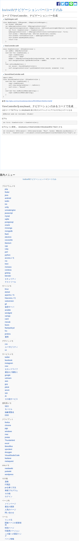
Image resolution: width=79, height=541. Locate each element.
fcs (6, 331)
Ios (4, 10)
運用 (7, 337)
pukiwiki (8, 471)
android (8, 198)
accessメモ (9, 258)
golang (7, 273)
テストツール (10, 282)
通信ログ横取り (11, 372)
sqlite (7, 219)
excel (7, 443)
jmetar (7, 437)
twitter (7, 357)
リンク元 (8, 520)
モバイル (8, 409)
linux (7, 289)
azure (7, 390)
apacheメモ (10, 295)
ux (6, 350)
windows (8, 431)
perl (6, 252)
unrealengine (10, 210)
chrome (8, 425)
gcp (6, 384)
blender (8, 276)
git (6, 304)
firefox (7, 422)
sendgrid (8, 313)
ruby (6, 249)
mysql (7, 216)
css (6, 344)
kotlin (7, 201)
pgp (6, 428)
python (7, 255)
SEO (7, 406)
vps (6, 393)
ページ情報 (9, 539)
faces (7, 325)
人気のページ (10, 510)
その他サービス (11, 399)
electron (8, 237)
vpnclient (8, 449)
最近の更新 (9, 507)
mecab (7, 322)
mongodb (9, 231)
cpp (6, 246)
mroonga (8, 228)
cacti (7, 319)
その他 (7, 494)
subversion (9, 301)
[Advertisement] (39, 153)
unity (7, 207)
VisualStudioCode (12, 455)
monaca (8, 267)
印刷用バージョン (12, 531)
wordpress (9, 474)
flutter (7, 192)
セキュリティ (10, 279)
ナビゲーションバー (30, 10)
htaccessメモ (10, 298)
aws (6, 381)
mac (6, 434)
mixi (6, 366)
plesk (7, 387)
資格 (7, 482)
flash (7, 234)
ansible (8, 310)
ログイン (8, 496)
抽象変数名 (9, 412)
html (6, 264)
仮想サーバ (9, 307)
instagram (9, 363)
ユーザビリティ (11, 347)
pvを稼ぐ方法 (10, 488)
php (6, 189)
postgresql (9, 222)
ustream (8, 378)
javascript (9, 213)
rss (6, 261)
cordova (8, 270)
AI (6, 396)
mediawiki (9, 468)
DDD (7, 415)
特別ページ (9, 528)
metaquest (9, 461)
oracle (7, 225)
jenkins (8, 334)
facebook (8, 360)
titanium (8, 243)
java (6, 195)
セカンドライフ (11, 369)
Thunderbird (10, 440)
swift (10, 10)
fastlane (8, 458)
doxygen (8, 452)
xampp (7, 316)
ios (6, 204)
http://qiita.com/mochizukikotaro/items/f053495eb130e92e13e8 (28, 101)
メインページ (10, 504)
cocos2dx (9, 240)
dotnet (7, 292)
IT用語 (7, 485)
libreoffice (9, 446)
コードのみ (54, 10)
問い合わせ (9, 513)
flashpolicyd (10, 328)
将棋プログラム (11, 490)
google (7, 375)
